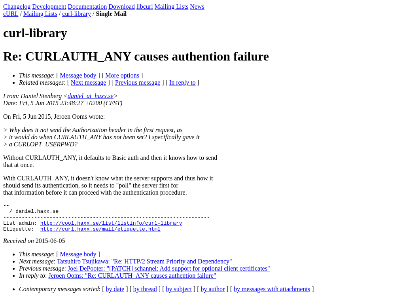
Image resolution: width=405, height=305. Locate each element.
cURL (11, 13)
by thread (145, 295)
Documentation (87, 6)
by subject (179, 295)
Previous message (137, 82)
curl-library (76, 13)
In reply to (182, 82)
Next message (88, 82)
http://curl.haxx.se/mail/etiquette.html (100, 234)
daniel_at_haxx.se (91, 96)
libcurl (144, 6)
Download (121, 6)
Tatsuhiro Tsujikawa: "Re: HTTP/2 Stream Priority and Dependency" (144, 267)
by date (115, 295)
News (197, 6)
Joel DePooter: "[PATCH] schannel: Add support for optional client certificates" (169, 274)
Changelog (16, 6)
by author (213, 295)
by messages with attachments (272, 295)
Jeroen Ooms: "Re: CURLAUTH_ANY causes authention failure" (132, 281)
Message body (78, 75)
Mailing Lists (172, 6)
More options (122, 75)
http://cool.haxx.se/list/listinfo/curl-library (111, 227)
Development (49, 6)
